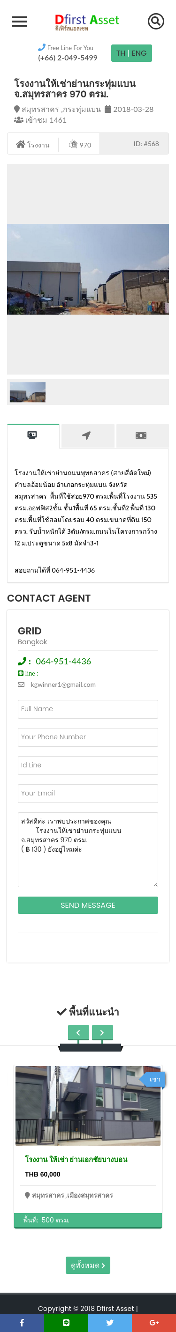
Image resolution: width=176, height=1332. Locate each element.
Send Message (88, 905)
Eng (139, 53)
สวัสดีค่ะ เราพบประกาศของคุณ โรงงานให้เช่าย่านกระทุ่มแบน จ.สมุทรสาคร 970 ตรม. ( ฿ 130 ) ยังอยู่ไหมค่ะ (88, 849)
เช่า (155, 1079)
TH (121, 53)
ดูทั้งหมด (88, 1265)
